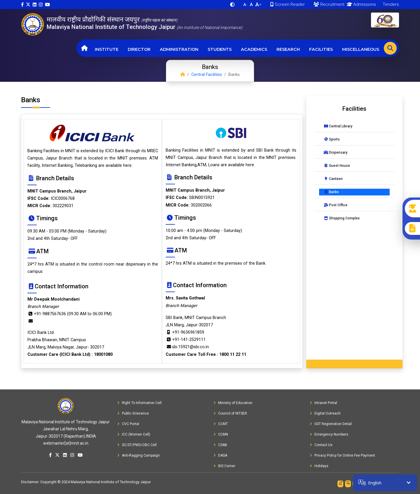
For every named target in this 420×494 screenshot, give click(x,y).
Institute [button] (106, 49)
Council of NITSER (230, 413)
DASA (220, 455)
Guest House (337, 166)
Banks (331, 192)
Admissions (360, 4)
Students (220, 49)
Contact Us (321, 445)
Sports (332, 139)
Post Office (335, 205)
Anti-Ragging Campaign (138, 455)
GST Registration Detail (331, 424)
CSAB (220, 445)
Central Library (338, 126)
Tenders (390, 4)
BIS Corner (224, 466)
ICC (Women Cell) (133, 434)
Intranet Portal (323, 403)
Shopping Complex (342, 218)
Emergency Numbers (329, 434)
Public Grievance (133, 413)
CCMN (221, 434)
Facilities (321, 49)
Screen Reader (287, 4)
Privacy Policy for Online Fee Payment (342, 455)
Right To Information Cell (139, 403)
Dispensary (335, 152)
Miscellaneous (360, 49)
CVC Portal (128, 424)
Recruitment (329, 4)
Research (288, 49)
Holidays (319, 466)
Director (139, 49)
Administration (179, 49)
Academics (254, 49)
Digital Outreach (325, 413)
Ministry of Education (233, 403)
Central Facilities (206, 74)
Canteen (333, 179)
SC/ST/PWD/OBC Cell (137, 445)
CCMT (221, 424)
